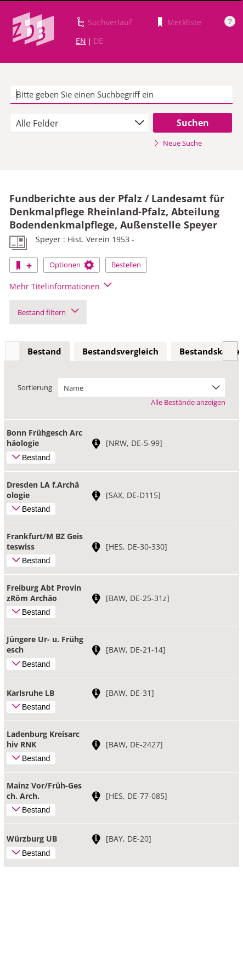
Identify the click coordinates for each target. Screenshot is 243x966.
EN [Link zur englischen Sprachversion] (81, 41)
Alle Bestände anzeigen (188, 402)
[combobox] (79, 123)
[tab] (44, 351)
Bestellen (126, 265)
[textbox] (121, 95)
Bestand (44, 351)
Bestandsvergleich (120, 351)
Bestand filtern (48, 312)
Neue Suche (177, 143)
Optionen (71, 265)
